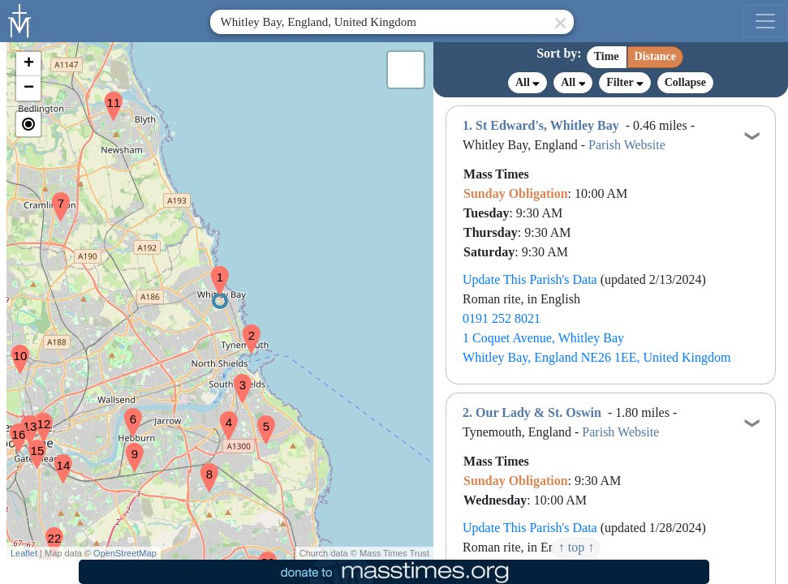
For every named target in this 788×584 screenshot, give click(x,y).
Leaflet (24, 553)
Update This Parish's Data (530, 279)
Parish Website (626, 145)
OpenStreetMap (125, 553)
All (527, 82)
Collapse (685, 82)
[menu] (765, 21)
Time (606, 56)
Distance (655, 56)
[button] (213, 270)
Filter (624, 82)
